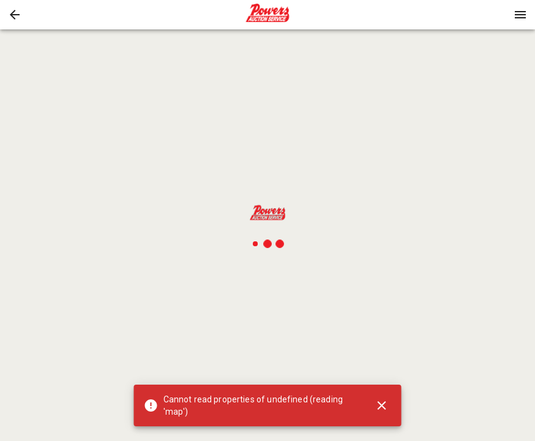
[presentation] (267, 15)
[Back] (14, 14)
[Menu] (520, 14)
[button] (14, 14)
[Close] (382, 405)
